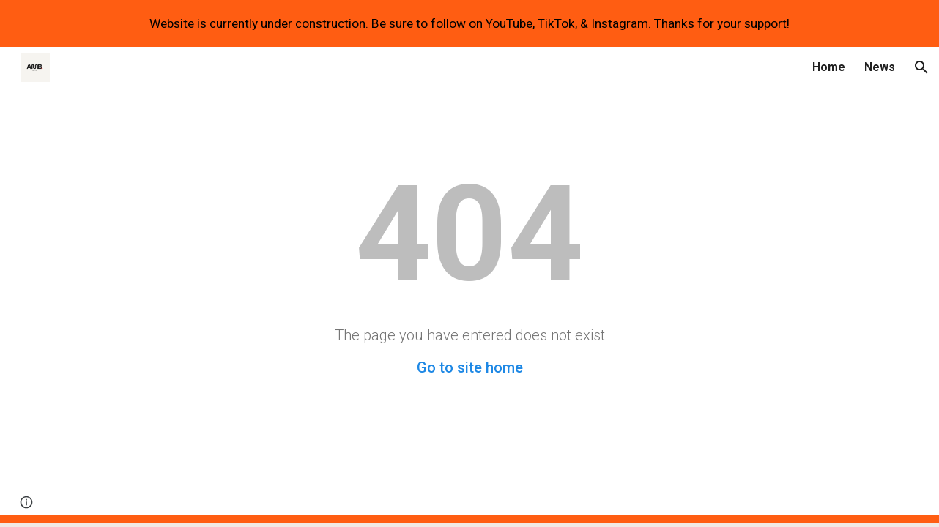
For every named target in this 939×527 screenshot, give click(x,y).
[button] (921, 67)
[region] (469, 23)
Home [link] (828, 67)
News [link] (879, 67)
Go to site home (470, 367)
